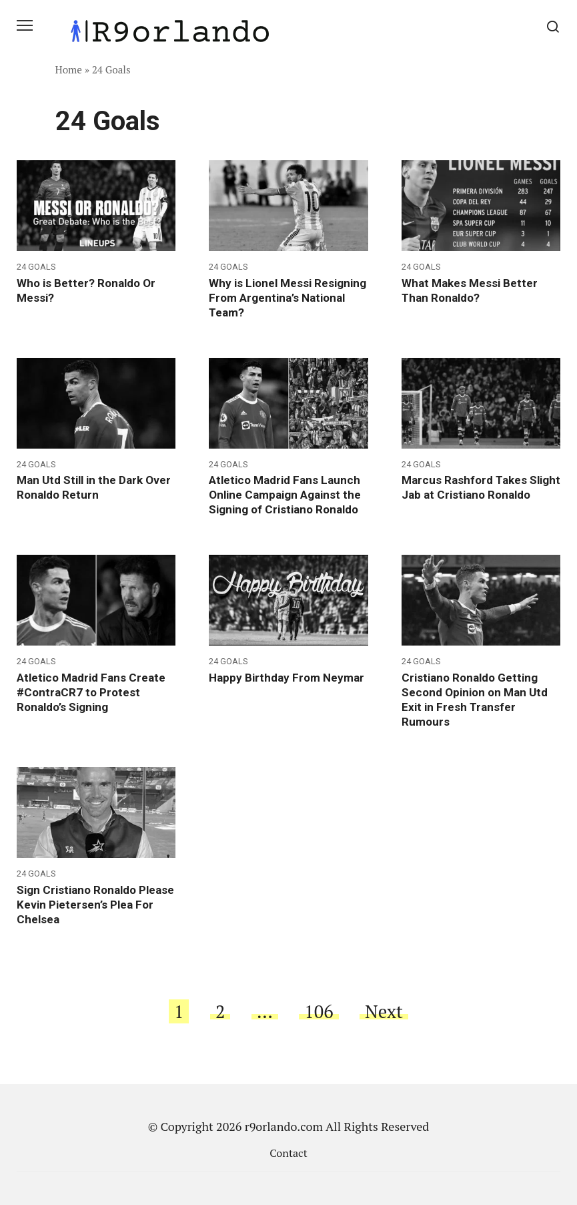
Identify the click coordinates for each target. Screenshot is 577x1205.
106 (318, 1011)
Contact (288, 1153)
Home (69, 69)
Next (384, 1011)
